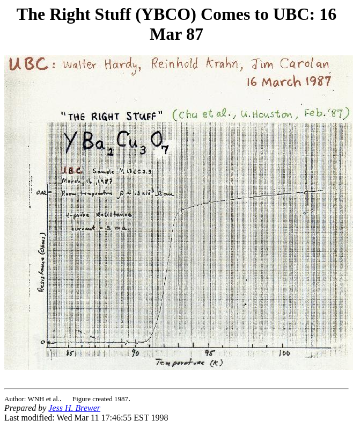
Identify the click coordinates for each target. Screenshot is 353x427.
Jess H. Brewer (74, 407)
